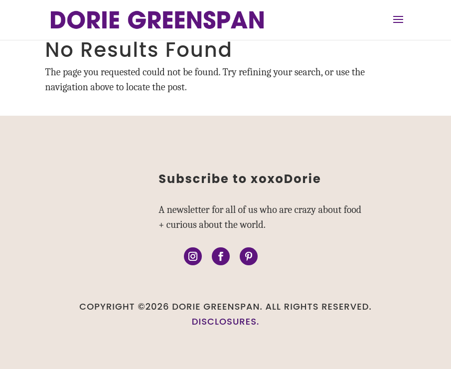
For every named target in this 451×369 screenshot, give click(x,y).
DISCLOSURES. (226, 321)
